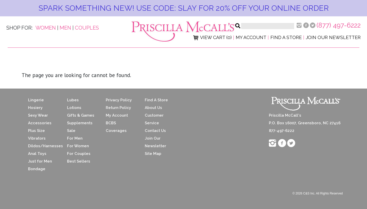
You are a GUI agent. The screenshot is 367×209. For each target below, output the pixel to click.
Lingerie (36, 100)
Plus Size (36, 130)
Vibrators (37, 138)
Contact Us (155, 130)
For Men (75, 138)
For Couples (78, 153)
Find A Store (156, 100)
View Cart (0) (212, 37)
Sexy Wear (38, 115)
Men (65, 28)
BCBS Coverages (116, 127)
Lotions (74, 107)
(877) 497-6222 (339, 25)
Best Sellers (78, 161)
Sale (71, 130)
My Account (251, 37)
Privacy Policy (119, 100)
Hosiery (35, 107)
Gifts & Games (80, 115)
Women (45, 28)
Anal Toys (37, 153)
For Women (78, 146)
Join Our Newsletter (333, 37)
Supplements (80, 123)
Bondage (36, 169)
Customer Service (154, 119)
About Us (153, 107)
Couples (87, 28)
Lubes (73, 100)
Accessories (39, 123)
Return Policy (118, 107)
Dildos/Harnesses (43, 146)
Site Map (153, 153)
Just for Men (40, 161)
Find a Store (286, 37)
